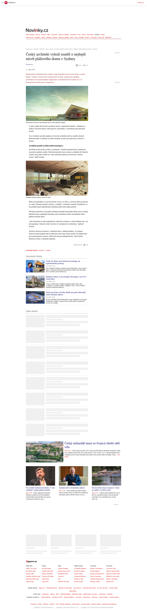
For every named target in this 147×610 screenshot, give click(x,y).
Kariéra (52, 604)
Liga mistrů (45, 581)
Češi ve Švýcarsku (95, 576)
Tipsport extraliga (63, 568)
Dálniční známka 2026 (112, 571)
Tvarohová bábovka (80, 576)
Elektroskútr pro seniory (90, 594)
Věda (43, 37)
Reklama (45, 604)
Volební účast (30, 581)
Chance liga (45, 579)
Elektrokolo (45, 594)
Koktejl (102, 34)
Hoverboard (102, 594)
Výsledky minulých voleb (33, 576)
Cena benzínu (77, 588)
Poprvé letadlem (95, 571)
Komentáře (73, 34)
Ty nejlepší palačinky (80, 568)
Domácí (43, 34)
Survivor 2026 (114, 588)
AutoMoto (37, 37)
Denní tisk (101, 37)
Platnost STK (110, 581)
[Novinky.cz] (37, 30)
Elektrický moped (77, 594)
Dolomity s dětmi (95, 581)
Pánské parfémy (114, 597)
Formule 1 (61, 576)
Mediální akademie (65, 604)
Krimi (79, 34)
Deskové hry (86, 597)
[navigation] (2, 2)
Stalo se (37, 34)
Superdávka (72, 591)
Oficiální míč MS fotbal (65, 588)
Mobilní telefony (45, 597)
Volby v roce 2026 (31, 568)
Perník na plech (78, 581)
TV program (93, 37)
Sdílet (85, 65)
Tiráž (57, 604)
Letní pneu (78, 597)
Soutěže (48, 250)
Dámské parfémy (69, 597)
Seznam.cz (141, 2)
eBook (79, 65)
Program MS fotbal (47, 571)
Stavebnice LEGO (57, 597)
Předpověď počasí (51, 588)
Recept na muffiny (79, 571)
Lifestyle (96, 34)
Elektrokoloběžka (65, 594)
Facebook (33, 604)
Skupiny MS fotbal (47, 573)
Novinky (28, 64)
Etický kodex (76, 604)
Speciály (81, 37)
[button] (57, 103)
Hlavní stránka (30, 34)
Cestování (49, 37)
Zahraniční (54, 34)
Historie (55, 37)
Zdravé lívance (78, 573)
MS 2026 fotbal (46, 568)
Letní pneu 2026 (111, 568)
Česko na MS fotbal (47, 576)
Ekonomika (90, 34)
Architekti (41, 250)
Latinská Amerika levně (97, 579)
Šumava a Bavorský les (97, 573)
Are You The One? (102, 588)
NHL (59, 579)
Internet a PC (30, 37)
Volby (48, 34)
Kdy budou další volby (32, 579)
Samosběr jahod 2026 (89, 588)
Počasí (87, 37)
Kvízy (76, 37)
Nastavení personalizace (109, 604)
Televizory (95, 597)
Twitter (40, 604)
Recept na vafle (78, 579)
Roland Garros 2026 (64, 571)
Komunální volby (31, 571)
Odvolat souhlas (96, 604)
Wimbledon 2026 (63, 573)
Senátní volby (30, 573)
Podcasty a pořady (63, 37)
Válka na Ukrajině (64, 34)
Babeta (52, 594)
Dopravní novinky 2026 (113, 573)
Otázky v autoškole (111, 579)
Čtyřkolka (109, 594)
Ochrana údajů (85, 604)
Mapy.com (42, 588)
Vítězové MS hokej (63, 581)
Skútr (57, 594)
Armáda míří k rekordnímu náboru (72, 488)
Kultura (84, 34)
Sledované (108, 37)
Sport (71, 37)
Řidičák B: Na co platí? (113, 576)
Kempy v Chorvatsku (96, 568)
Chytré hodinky (103, 597)
